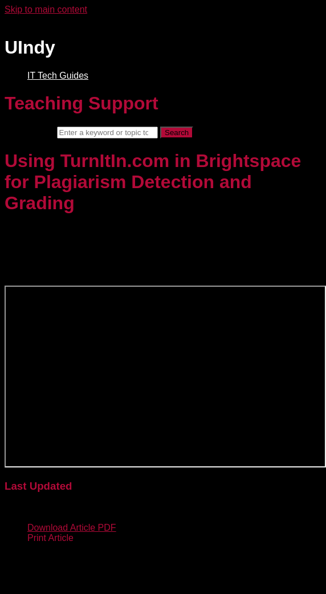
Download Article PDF (71, 527)
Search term (29, 132)
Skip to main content (46, 9)
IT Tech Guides (57, 75)
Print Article (50, 538)
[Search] (107, 133)
